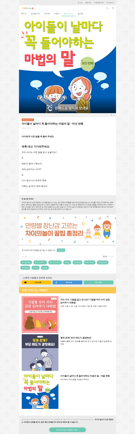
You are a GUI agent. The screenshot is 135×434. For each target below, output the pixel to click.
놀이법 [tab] (80, 13)
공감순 (105, 256)
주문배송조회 (98, 2)
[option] (67, 64)
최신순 (111, 256)
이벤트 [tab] (56, 13)
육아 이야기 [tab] (68, 13)
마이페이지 (110, 2)
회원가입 (88, 2)
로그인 (80, 2)
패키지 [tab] (23, 13)
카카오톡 (32, 282)
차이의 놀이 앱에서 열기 (67, 429)
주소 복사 (98, 282)
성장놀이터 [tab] (35, 13)
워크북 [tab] (47, 13)
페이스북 (63, 282)
